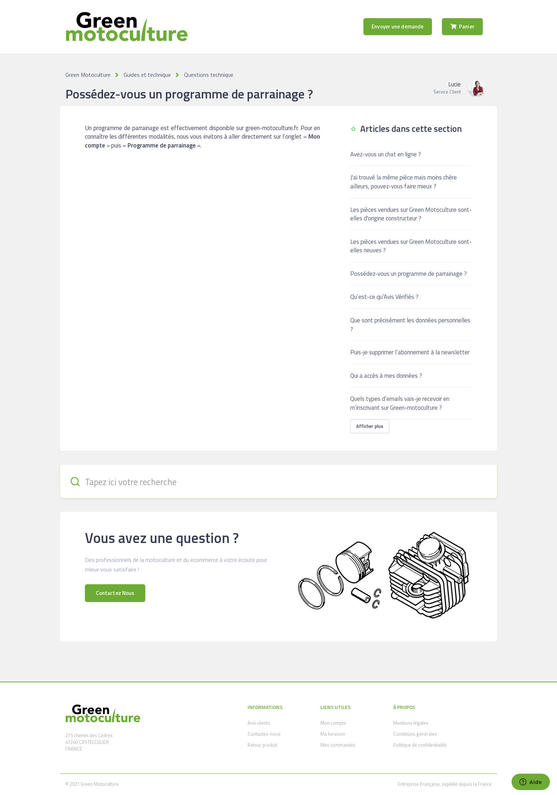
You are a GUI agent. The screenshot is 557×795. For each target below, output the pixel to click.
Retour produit (262, 744)
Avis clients (259, 722)
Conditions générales (415, 733)
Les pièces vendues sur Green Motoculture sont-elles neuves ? (411, 246)
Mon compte (333, 722)
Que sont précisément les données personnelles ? (410, 325)
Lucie (454, 84)
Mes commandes (338, 744)
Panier (462, 26)
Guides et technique (147, 74)
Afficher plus (369, 426)
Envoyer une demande (397, 26)
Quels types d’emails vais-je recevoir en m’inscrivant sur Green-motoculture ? (399, 403)
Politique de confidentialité (420, 744)
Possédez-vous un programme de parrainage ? (408, 273)
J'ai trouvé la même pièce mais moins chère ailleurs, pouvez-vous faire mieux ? (403, 182)
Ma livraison (332, 733)
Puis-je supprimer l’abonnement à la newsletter (410, 352)
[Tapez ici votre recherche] (278, 481)
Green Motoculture (87, 74)
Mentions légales (410, 722)
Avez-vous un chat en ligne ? (385, 154)
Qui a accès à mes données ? (386, 375)
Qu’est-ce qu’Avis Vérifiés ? (384, 296)
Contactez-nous (264, 733)
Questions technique (208, 74)
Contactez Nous (115, 593)
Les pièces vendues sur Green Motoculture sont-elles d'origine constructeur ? (411, 214)
